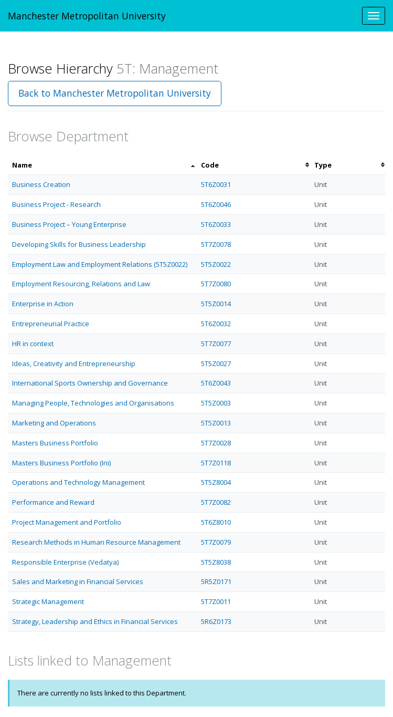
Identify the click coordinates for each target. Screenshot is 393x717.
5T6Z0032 (216, 323)
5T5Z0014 (216, 303)
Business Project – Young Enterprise (69, 224)
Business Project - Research (56, 204)
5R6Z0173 (216, 621)
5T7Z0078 (216, 244)
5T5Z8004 (216, 482)
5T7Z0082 (216, 502)
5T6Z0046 (216, 204)
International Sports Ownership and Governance (90, 383)
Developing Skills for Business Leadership (79, 244)
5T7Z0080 (216, 283)
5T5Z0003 (216, 403)
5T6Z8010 (216, 522)
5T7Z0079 (216, 542)
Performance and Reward (53, 502)
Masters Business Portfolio (55, 443)
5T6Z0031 (216, 184)
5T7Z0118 (216, 462)
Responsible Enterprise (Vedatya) (65, 562)
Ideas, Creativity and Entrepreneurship (73, 363)
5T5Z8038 (216, 562)
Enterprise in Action (42, 303)
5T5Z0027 (216, 363)
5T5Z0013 (216, 423)
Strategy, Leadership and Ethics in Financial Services (95, 621)
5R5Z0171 (216, 581)
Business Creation (41, 184)
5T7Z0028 (216, 443)
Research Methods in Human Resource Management (96, 542)
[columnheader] (102, 165)
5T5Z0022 (216, 264)
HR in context (33, 343)
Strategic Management (48, 601)
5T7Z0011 (216, 601)
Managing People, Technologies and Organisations (93, 403)
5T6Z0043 (216, 383)
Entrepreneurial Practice (50, 323)
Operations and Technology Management (78, 482)
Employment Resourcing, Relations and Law (81, 283)
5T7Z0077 (216, 343)
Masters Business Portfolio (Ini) (61, 462)
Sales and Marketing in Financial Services (77, 581)
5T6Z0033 (216, 224)
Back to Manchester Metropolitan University (114, 93)
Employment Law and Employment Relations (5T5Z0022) (99, 264)
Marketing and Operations (54, 423)
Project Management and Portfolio (66, 522)
